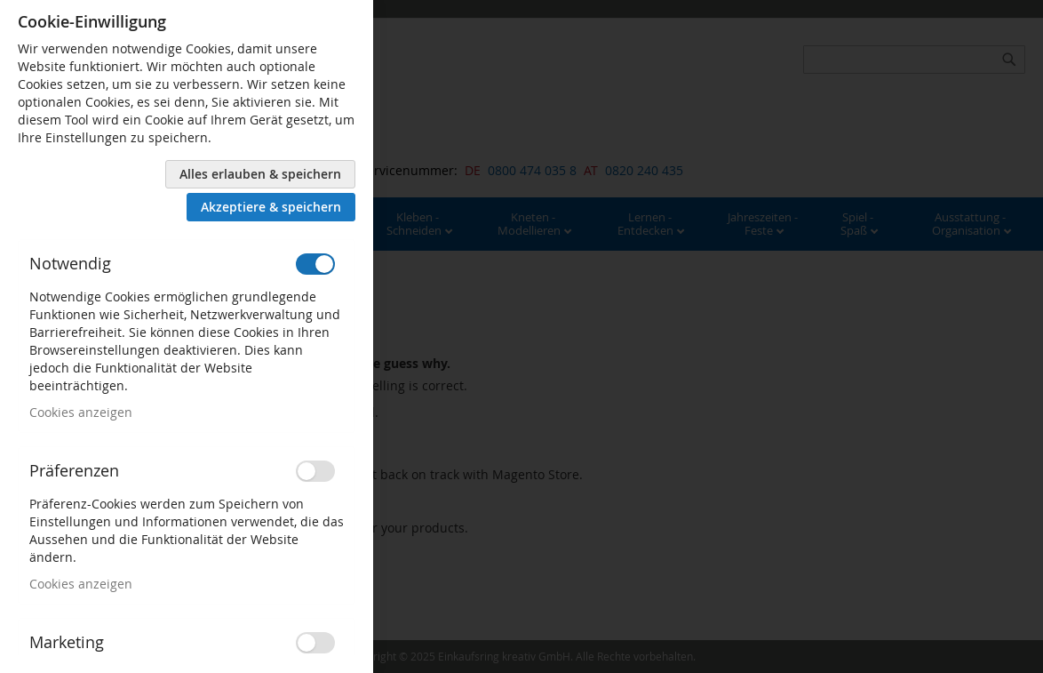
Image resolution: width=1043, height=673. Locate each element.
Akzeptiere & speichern (271, 206)
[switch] (315, 264)
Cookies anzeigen (80, 412)
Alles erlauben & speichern (260, 173)
